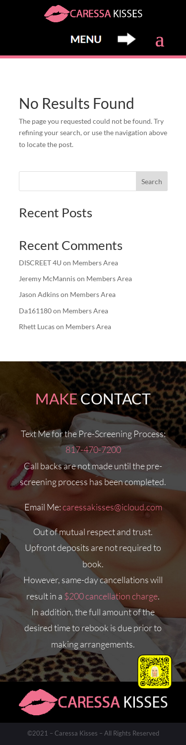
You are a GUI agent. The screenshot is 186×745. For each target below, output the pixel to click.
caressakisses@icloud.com (112, 506)
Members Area (95, 262)
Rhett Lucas (37, 326)
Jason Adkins (39, 294)
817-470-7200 (93, 449)
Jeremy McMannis (47, 278)
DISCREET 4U (40, 262)
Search (151, 181)
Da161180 (35, 310)
